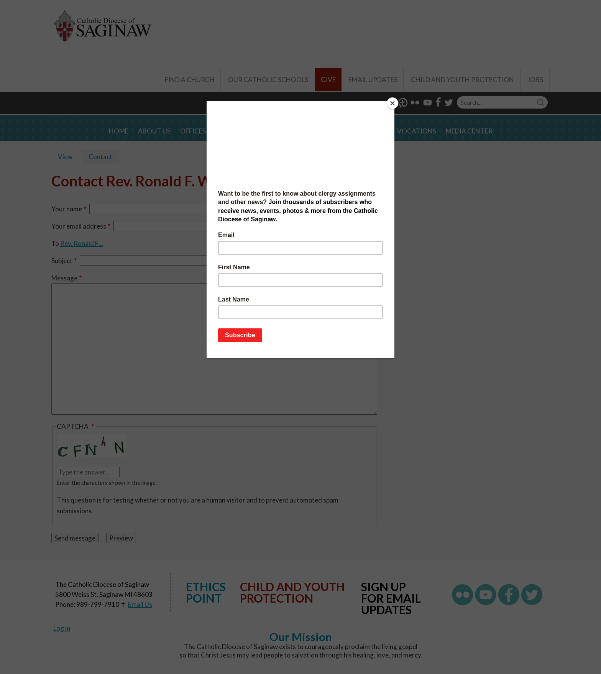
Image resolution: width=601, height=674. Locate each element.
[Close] (392, 103)
